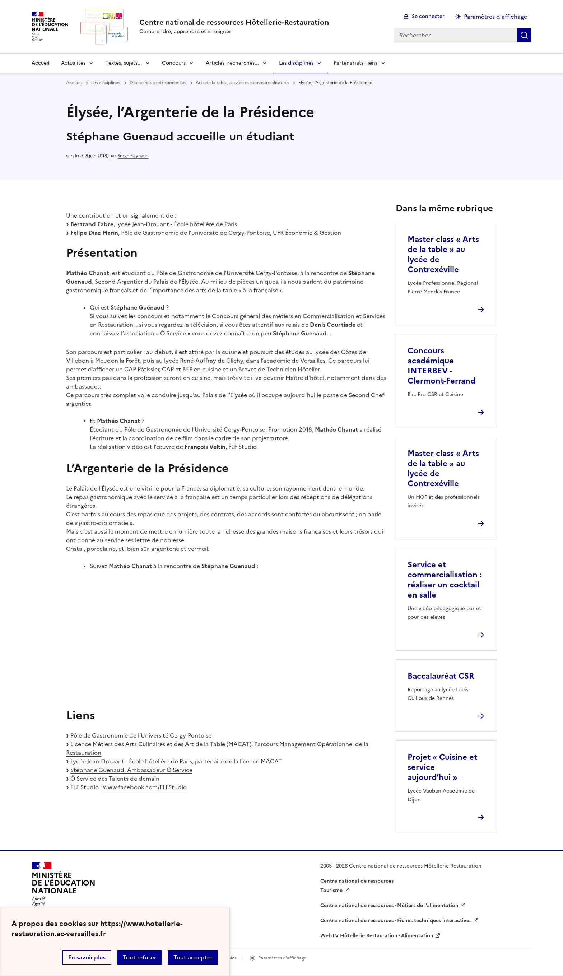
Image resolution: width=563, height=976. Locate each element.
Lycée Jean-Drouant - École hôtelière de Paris (131, 761)
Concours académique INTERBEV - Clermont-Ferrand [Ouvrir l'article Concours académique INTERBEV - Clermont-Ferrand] (441, 366)
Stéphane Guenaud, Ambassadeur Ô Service (131, 770)
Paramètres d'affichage (495, 16)
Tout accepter (193, 957)
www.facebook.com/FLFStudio (145, 787)
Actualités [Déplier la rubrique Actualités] (73, 63)
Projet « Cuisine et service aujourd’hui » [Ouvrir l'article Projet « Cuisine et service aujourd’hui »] (442, 767)
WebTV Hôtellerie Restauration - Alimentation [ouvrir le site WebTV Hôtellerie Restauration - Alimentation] (376, 935)
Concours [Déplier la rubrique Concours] (174, 63)
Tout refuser (139, 957)
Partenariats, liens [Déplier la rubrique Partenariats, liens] (355, 63)
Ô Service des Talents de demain (114, 778)
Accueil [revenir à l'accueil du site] (41, 63)
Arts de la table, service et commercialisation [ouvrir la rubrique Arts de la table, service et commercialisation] (242, 82)
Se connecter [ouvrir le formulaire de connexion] (428, 16)
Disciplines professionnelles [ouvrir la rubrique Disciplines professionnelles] (158, 82)
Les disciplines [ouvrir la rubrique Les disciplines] (105, 82)
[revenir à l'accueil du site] (234, 22)
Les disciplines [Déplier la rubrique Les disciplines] (296, 63)
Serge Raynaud (133, 156)
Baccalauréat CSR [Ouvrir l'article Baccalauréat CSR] (441, 676)
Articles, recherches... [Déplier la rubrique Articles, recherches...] (232, 63)
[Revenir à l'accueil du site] (64, 886)
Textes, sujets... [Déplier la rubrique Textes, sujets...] (124, 63)
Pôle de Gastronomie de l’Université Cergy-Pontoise (140, 735)
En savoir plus (87, 957)
